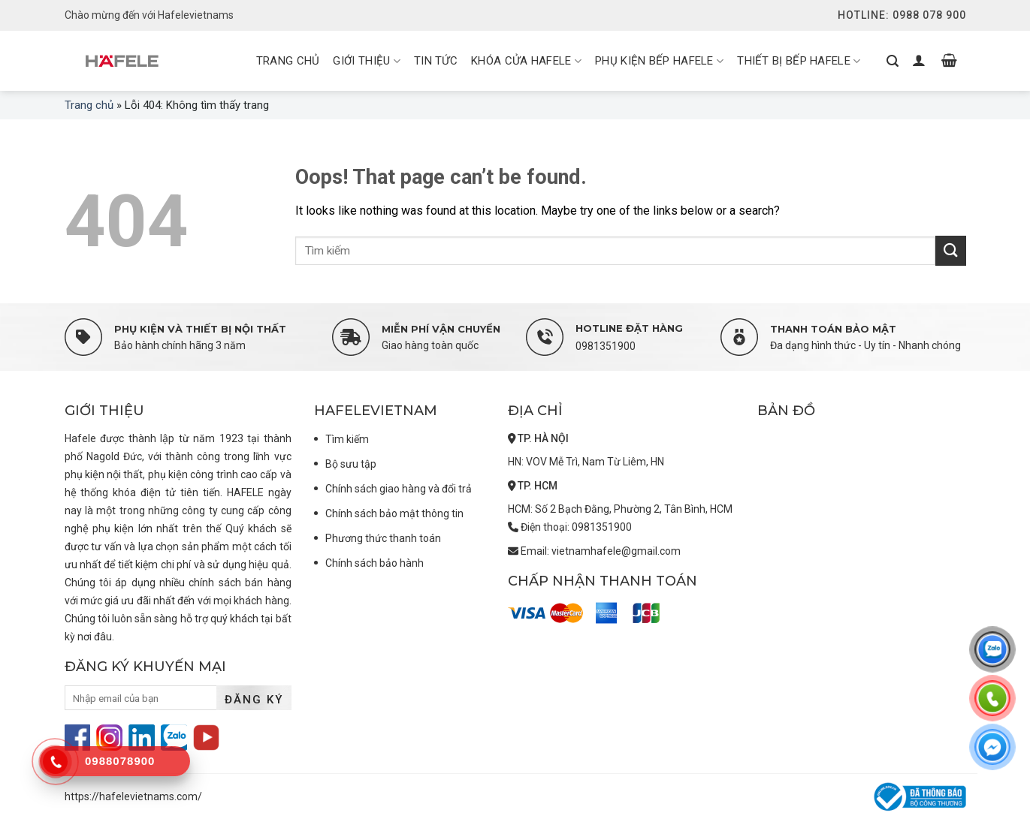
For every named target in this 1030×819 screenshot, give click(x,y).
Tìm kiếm (347, 439)
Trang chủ (288, 61)
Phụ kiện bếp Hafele (659, 61)
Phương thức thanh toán (383, 538)
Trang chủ (89, 105)
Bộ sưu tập (350, 464)
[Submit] (950, 250)
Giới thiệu (366, 61)
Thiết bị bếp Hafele (798, 61)
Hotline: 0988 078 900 (902, 15)
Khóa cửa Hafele (526, 61)
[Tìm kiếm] (892, 61)
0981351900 (605, 346)
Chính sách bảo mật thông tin (394, 513)
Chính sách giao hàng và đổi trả (398, 489)
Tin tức (436, 61)
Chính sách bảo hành (374, 563)
